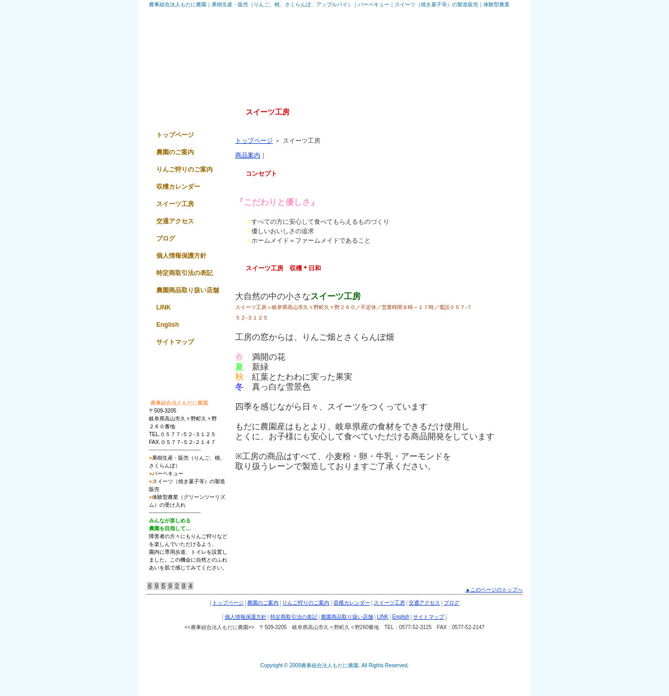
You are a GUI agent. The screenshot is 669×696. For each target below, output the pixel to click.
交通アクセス (175, 221)
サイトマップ (175, 342)
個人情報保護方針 (181, 255)
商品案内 (247, 155)
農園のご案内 (175, 152)
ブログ (165, 238)
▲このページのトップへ (494, 589)
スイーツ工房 (175, 204)
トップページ (254, 140)
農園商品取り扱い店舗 (187, 290)
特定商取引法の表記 (184, 273)
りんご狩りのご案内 (184, 169)
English (167, 324)
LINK (163, 307)
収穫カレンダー (178, 186)
